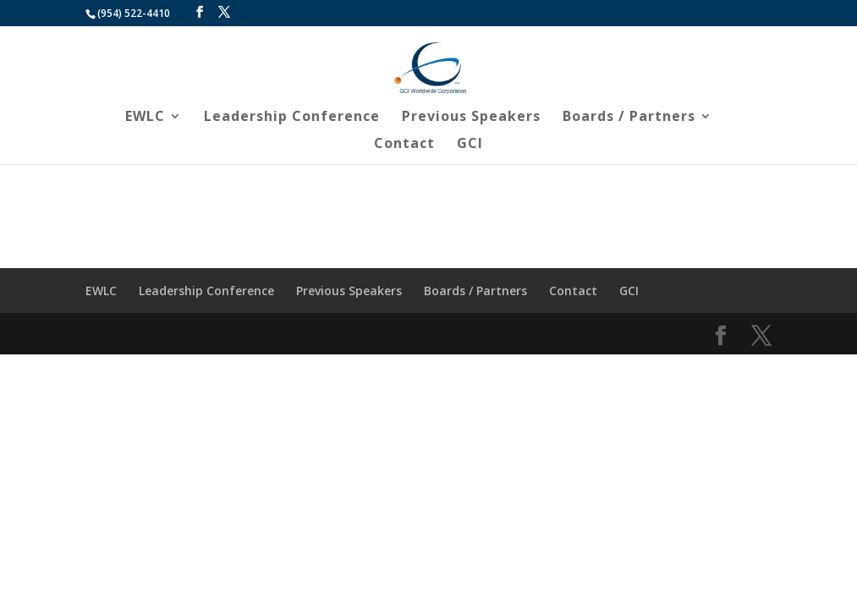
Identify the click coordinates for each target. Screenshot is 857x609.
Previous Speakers (471, 117)
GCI (470, 144)
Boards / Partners (629, 117)
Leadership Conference (292, 117)
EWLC (145, 117)
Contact (404, 144)
